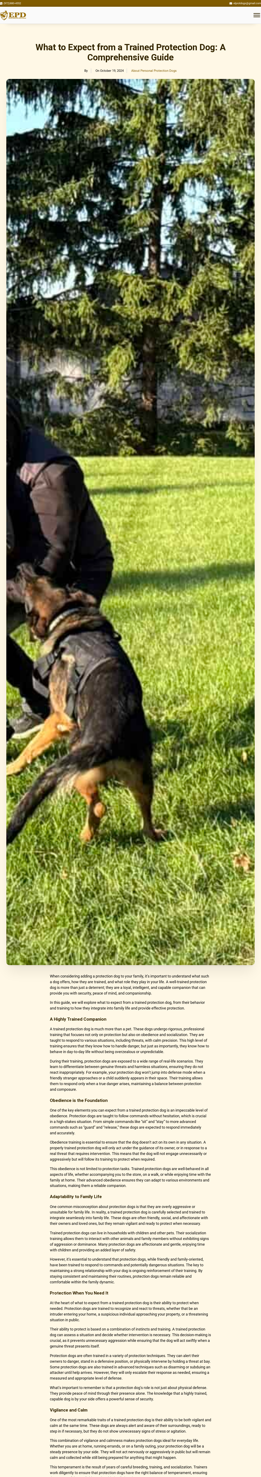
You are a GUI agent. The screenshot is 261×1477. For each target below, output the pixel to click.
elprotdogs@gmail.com (247, 3)
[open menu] (257, 15)
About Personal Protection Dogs (154, 71)
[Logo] (13, 15)
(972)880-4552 (12, 3)
